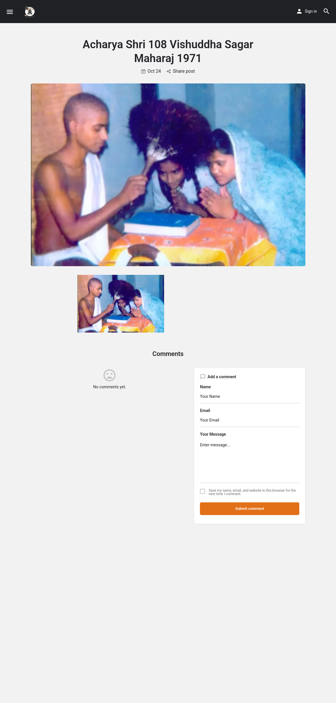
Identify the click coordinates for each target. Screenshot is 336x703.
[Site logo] (30, 11)
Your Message (213, 434)
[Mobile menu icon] (10, 11)
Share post (181, 71)
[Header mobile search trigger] (326, 11)
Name (205, 387)
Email (205, 410)
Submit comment (249, 508)
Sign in (311, 11)
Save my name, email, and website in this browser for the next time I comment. (252, 492)
